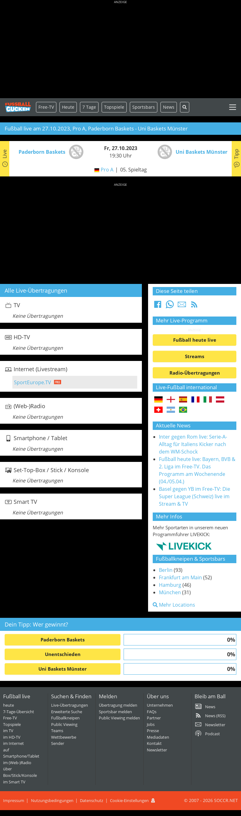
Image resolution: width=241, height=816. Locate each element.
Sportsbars (143, 107)
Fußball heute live (194, 340)
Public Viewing (64, 724)
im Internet (13, 743)
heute (8, 705)
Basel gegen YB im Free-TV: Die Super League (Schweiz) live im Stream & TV (194, 496)
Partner (154, 718)
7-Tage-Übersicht (18, 711)
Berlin (166, 570)
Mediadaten (158, 737)
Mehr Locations (174, 604)
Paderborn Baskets (63, 639)
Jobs (151, 724)
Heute (68, 107)
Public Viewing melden (119, 718)
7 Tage (89, 107)
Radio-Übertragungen (194, 373)
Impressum (13, 800)
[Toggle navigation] (232, 107)
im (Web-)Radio (17, 762)
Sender (57, 743)
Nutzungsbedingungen (52, 800)
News (168, 107)
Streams (194, 356)
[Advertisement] (120, 49)
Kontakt (154, 743)
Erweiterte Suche (66, 711)
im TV (8, 730)
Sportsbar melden (115, 711)
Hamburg (170, 584)
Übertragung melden (118, 705)
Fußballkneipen (65, 718)
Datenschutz (91, 800)
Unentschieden (63, 654)
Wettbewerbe (63, 737)
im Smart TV (14, 782)
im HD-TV (11, 737)
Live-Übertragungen (69, 705)
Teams (57, 730)
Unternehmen (160, 705)
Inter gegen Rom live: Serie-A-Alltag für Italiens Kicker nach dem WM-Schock (193, 444)
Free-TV (46, 107)
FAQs (151, 711)
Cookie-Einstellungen (129, 800)
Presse (153, 730)
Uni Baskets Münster (62, 669)
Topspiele (12, 724)
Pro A (107, 169)
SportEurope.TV (32, 382)
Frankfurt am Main (180, 577)
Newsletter (157, 750)
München (170, 592)
